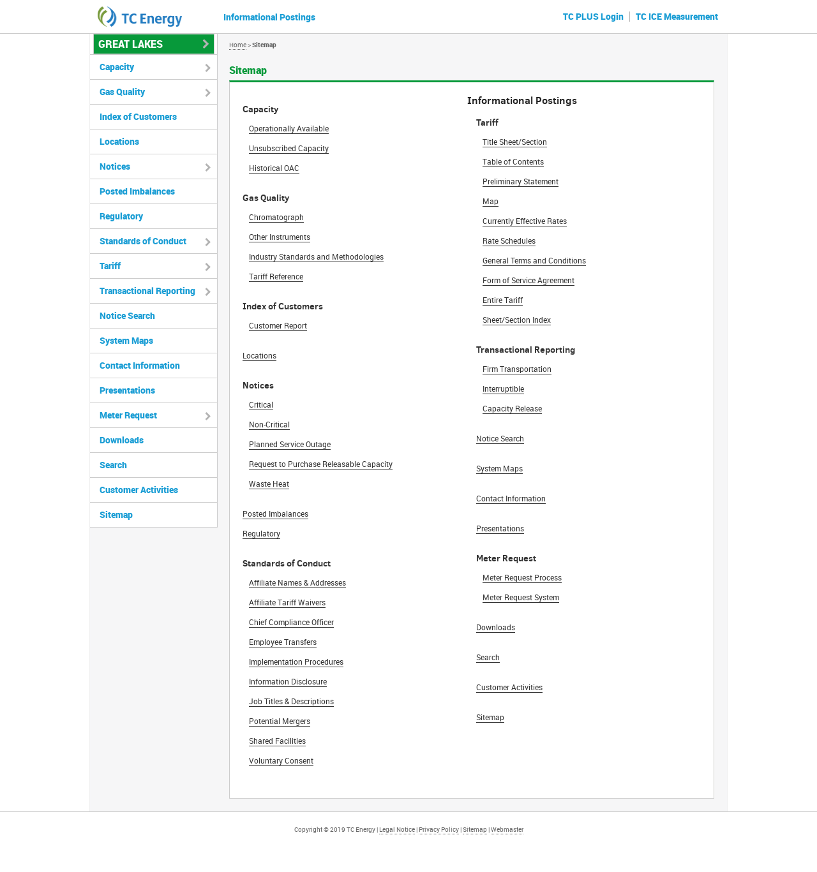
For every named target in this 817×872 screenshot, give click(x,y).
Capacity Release (512, 408)
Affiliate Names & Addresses (297, 582)
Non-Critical (269, 424)
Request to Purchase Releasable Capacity (321, 464)
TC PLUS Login (593, 16)
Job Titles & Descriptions (291, 701)
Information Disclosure (288, 681)
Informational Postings (269, 17)
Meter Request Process (522, 577)
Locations (259, 355)
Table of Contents (513, 161)
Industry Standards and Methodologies (316, 256)
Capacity (117, 67)
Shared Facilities (277, 740)
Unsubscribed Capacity (289, 148)
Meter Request (128, 415)
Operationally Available (289, 128)
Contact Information (511, 498)
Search (488, 657)
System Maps (499, 468)
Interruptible (503, 388)
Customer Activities (509, 687)
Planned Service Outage (290, 444)
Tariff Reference (276, 276)
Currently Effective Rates (525, 221)
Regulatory (261, 533)
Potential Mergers (279, 721)
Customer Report (278, 325)
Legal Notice (397, 829)
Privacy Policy (439, 829)
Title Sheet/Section (515, 142)
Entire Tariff (503, 300)
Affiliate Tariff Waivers (287, 602)
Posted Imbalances (275, 513)
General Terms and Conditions (534, 260)
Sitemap (490, 717)
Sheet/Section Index (517, 319)
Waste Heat (269, 483)
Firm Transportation (517, 369)
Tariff (110, 266)
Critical (261, 404)
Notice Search (500, 438)
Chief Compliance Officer (291, 622)
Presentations (500, 528)
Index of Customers (138, 116)
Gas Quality (122, 91)
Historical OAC (274, 168)
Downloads (495, 627)
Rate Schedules (509, 240)
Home (237, 44)
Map (490, 201)
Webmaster (507, 829)
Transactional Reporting (147, 291)
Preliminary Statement (520, 181)
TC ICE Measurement (677, 16)
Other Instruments (279, 237)
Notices (115, 166)
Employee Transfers (283, 642)
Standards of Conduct (143, 241)
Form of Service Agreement (528, 280)
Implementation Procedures (296, 661)
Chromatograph (276, 217)
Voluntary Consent (281, 760)
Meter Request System (521, 597)
